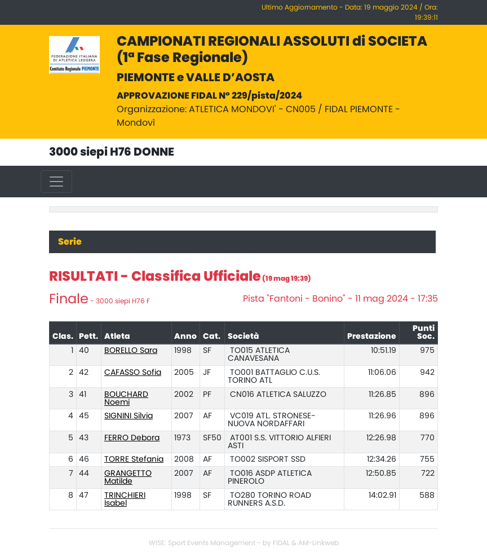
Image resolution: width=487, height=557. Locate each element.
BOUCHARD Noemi (126, 398)
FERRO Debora (132, 438)
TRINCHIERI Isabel (124, 499)
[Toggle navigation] (56, 181)
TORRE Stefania (133, 459)
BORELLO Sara (130, 351)
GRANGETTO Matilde (128, 477)
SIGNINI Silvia (128, 416)
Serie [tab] (70, 241)
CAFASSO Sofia (132, 373)
